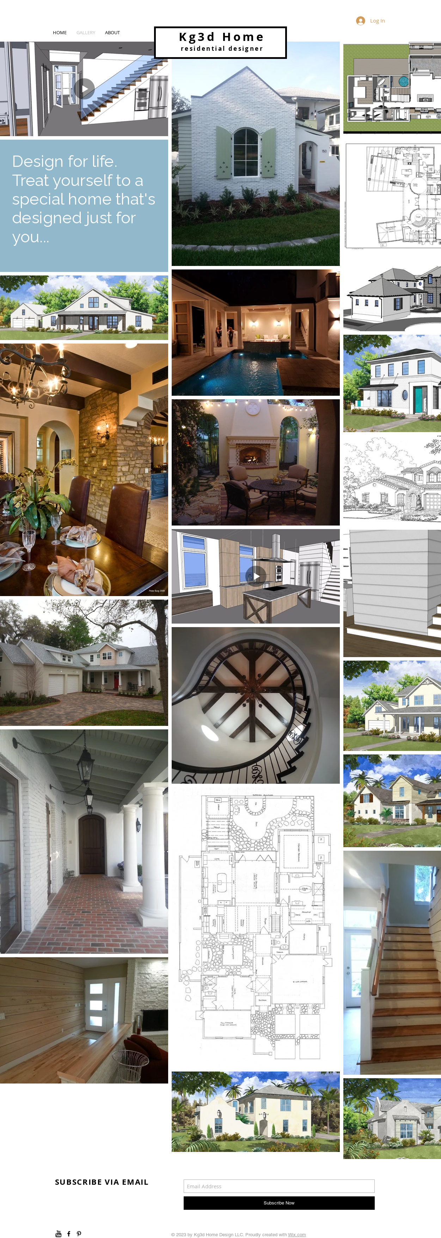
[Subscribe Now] (279, 1203)
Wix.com (297, 1234)
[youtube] (58, 1233)
